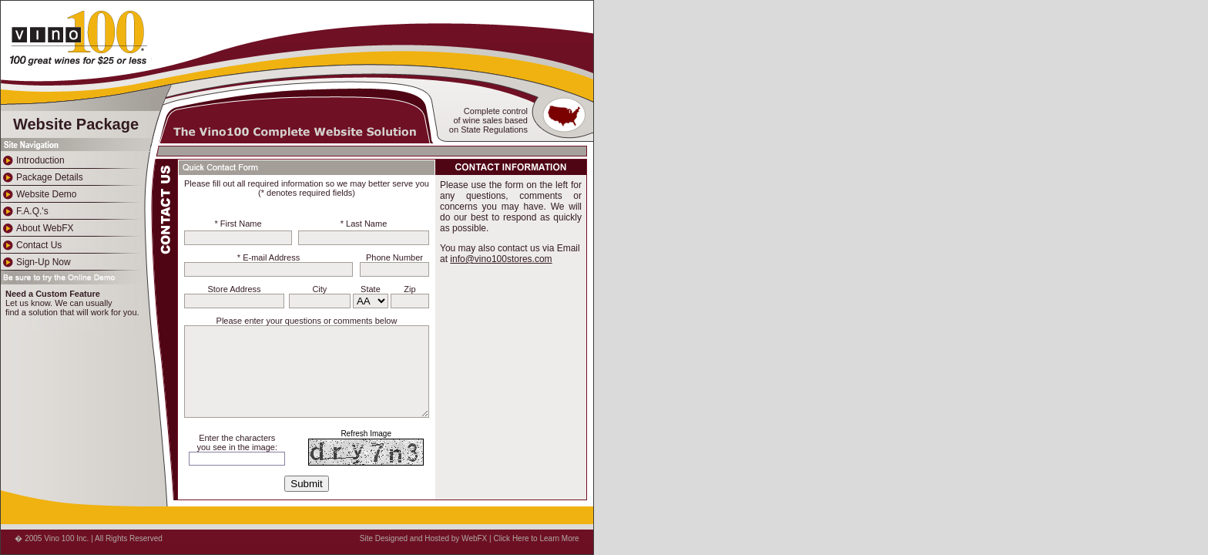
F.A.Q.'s (25, 211)
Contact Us (31, 245)
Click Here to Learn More (536, 538)
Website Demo (38, 194)
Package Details (42, 177)
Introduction (33, 160)
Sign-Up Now (36, 262)
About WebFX (37, 228)
